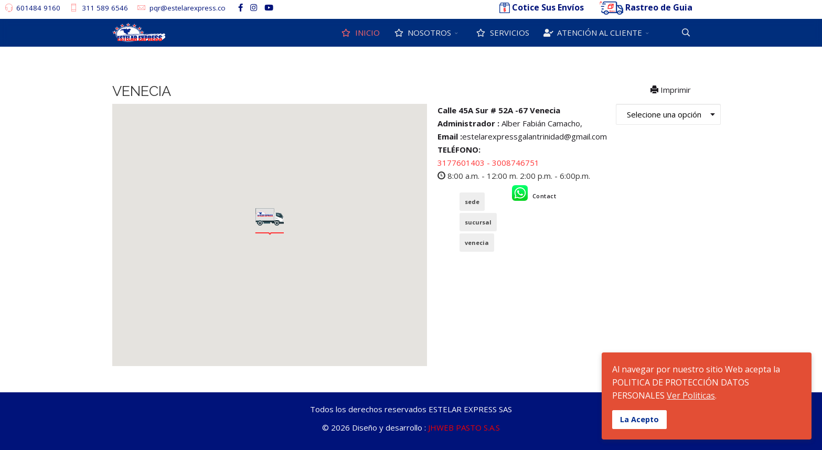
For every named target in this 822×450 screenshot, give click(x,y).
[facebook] (240, 7)
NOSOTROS (422, 32)
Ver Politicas (691, 395)
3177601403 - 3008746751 (488, 162)
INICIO (359, 32)
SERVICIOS (501, 32)
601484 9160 (38, 8)
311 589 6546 (105, 8)
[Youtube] (268, 7)
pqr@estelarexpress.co (188, 8)
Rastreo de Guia (658, 7)
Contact (544, 196)
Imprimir (671, 89)
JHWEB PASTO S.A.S (464, 427)
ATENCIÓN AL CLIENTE (592, 32)
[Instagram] (253, 7)
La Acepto (639, 419)
